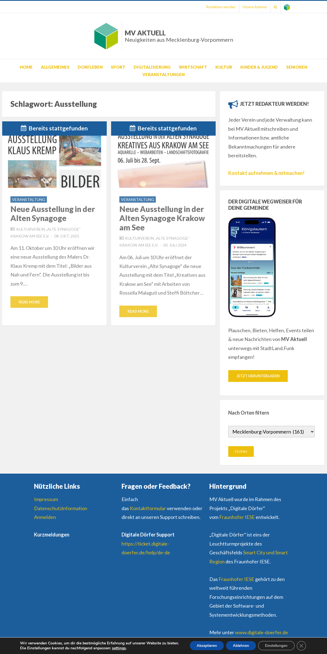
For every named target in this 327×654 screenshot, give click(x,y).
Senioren (296, 67)
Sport (118, 67)
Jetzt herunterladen (258, 376)
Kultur (223, 67)
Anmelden (45, 517)
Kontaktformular (148, 508)
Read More (29, 302)
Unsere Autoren (250, 7)
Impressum (46, 499)
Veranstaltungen (163, 74)
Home (26, 67)
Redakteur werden (214, 7)
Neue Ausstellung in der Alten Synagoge (52, 213)
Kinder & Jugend (259, 67)
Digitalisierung (152, 67)
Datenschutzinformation (60, 508)
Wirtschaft (193, 67)
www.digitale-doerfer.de (261, 633)
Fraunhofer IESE (237, 517)
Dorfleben (90, 67)
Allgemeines (55, 67)
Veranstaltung (28, 199)
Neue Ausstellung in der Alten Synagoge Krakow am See (162, 218)
